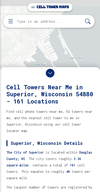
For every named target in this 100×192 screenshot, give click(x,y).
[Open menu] (10, 21)
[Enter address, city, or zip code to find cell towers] (49, 21)
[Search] (88, 21)
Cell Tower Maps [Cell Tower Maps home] (50, 7)
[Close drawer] (50, 73)
